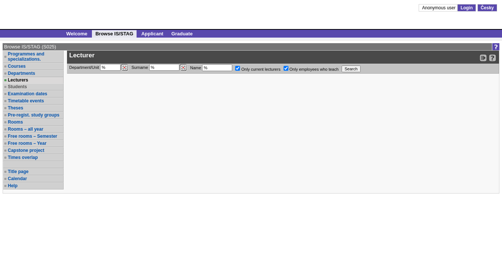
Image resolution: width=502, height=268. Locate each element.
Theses (15, 108)
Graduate (182, 33)
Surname (159, 67)
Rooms (15, 122)
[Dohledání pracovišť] (124, 67)
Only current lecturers (257, 68)
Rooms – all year (25, 129)
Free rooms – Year (27, 143)
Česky (487, 7)
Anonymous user (439, 7)
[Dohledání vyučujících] (183, 67)
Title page (18, 171)
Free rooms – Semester (32, 136)
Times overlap (23, 157)
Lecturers (18, 80)
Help (12, 185)
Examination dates (27, 93)
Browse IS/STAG (114, 33)
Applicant (152, 33)
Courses (17, 66)
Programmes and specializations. (26, 56)
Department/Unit (98, 67)
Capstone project (26, 150)
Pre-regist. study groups (34, 115)
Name (211, 67)
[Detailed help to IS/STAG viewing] (492, 58)
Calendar (17, 178)
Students (17, 86)
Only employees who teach (311, 68)
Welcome (76, 33)
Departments (21, 73)
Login (467, 7)
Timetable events (26, 100)
